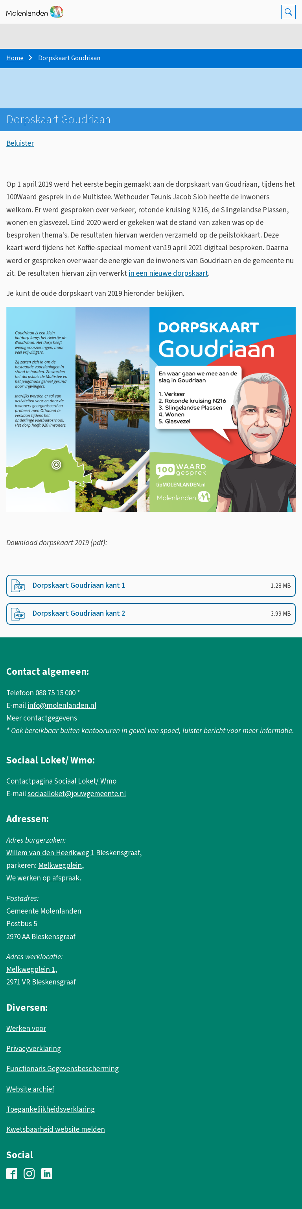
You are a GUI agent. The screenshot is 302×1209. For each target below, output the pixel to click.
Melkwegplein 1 (30, 969)
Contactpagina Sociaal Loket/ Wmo (61, 781)
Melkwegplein (60, 865)
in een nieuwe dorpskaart (168, 273)
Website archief (30, 1089)
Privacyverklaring (33, 1049)
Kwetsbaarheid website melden (55, 1129)
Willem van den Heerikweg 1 (50, 853)
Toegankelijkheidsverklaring (50, 1109)
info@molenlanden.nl (62, 705)
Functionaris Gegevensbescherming (62, 1069)
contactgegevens (50, 718)
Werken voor (26, 1028)
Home (15, 58)
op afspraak (60, 878)
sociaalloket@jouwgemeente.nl (77, 794)
